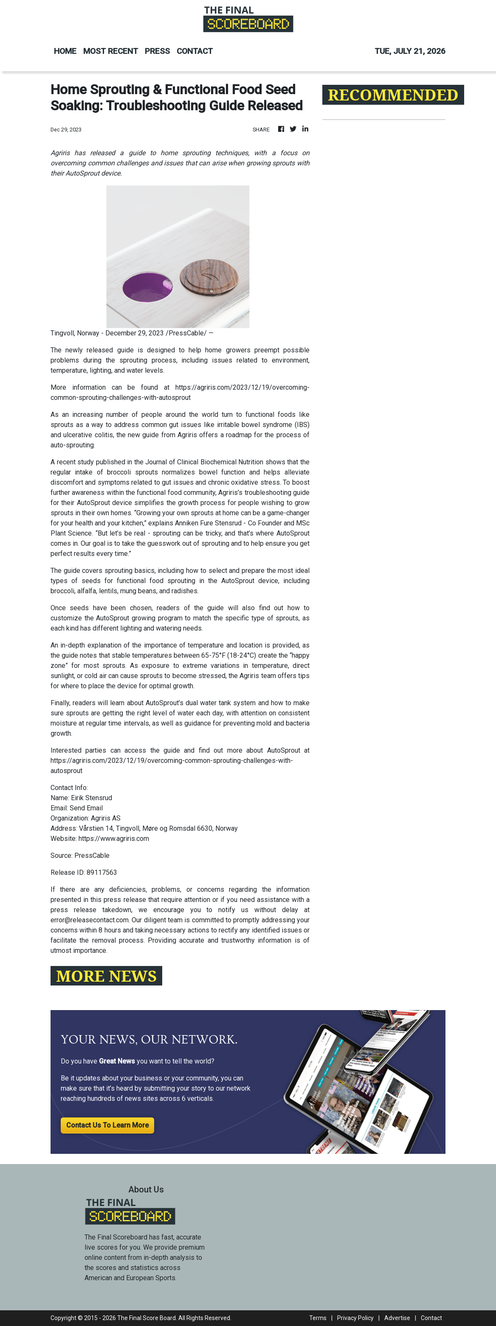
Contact (431, 1318)
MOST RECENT (110, 51)
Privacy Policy (355, 1318)
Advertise (397, 1318)
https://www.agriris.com (114, 839)
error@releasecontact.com (90, 920)
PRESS (157, 51)
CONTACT (195, 51)
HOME (65, 51)
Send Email (86, 808)
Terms (318, 1318)
